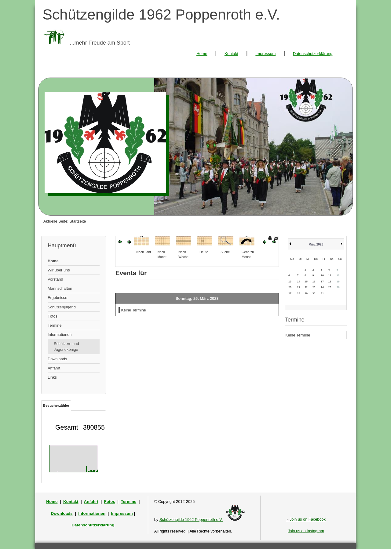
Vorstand (55, 279)
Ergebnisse (57, 297)
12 (337, 275)
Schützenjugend (62, 307)
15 (306, 281)
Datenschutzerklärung (313, 53)
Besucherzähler (56, 405)
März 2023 (316, 244)
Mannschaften (60, 288)
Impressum (265, 53)
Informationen (59, 334)
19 (337, 281)
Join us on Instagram (306, 531)
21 (298, 287)
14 (298, 281)
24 (322, 287)
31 (322, 293)
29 (306, 293)
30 (313, 293)
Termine (55, 325)
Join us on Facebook (306, 519)
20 (289, 287)
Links (52, 377)
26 (337, 287)
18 (329, 281)
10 (322, 275)
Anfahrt (54, 368)
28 (298, 293)
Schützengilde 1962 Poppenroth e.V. (191, 519)
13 (289, 281)
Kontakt (231, 53)
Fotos (52, 316)
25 (329, 287)
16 (313, 281)
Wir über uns (59, 270)
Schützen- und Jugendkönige (66, 346)
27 (289, 293)
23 (313, 287)
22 (306, 287)
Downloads (57, 359)
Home (201, 53)
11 (329, 275)
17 (322, 281)
